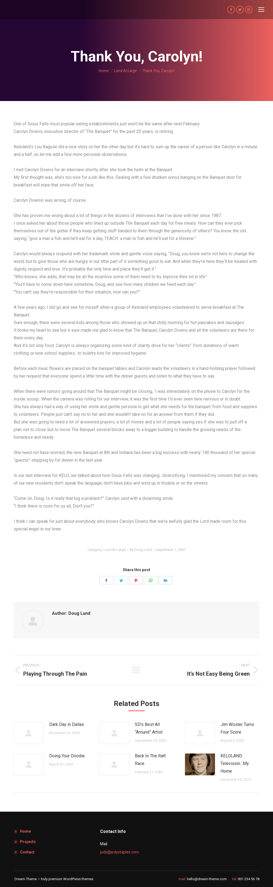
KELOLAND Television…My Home (234, 763)
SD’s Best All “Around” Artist (148, 728)
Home (25, 831)
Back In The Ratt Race (150, 759)
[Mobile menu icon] (261, 9)
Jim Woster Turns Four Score (237, 728)
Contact (27, 852)
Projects (28, 841)
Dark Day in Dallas (66, 724)
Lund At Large (114, 550)
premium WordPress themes (70, 879)
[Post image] (29, 733)
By (141, 550)
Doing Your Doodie (67, 755)
